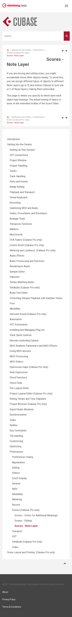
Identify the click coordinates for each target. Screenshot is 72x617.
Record (16, 504)
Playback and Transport (22, 192)
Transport (17, 531)
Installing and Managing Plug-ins (27, 329)
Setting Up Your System (22, 149)
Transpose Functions (21, 223)
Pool (12, 303)
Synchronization (18, 414)
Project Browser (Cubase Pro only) (28, 404)
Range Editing (17, 186)
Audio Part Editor (19, 292)
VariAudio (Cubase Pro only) (25, 287)
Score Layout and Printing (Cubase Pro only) (31, 552)
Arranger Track (17, 218)
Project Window (18, 160)
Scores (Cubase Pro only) (18, 53)
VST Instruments (19, 324)
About (5, 592)
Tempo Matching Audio (22, 282)
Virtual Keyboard (18, 197)
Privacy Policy (8, 599)
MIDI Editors (16, 361)
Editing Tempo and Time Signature (28, 398)
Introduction (13, 139)
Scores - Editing (23, 520)
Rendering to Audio (20, 266)
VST (14, 536)
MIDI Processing (19, 356)
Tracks (13, 170)
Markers (14, 229)
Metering (17, 499)
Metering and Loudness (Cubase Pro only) (32, 250)
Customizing (16, 441)
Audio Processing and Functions (27, 261)
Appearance (18, 462)
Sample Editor (17, 271)
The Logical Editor (19, 388)
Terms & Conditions (11, 607)
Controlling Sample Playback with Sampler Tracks (36, 298)
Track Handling (17, 176)
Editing (15, 467)
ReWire (13, 425)
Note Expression (19, 372)
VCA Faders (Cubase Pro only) (26, 239)
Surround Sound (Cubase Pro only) (28, 314)
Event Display (19, 478)
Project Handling (18, 165)
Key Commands (18, 430)
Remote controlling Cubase (24, 340)
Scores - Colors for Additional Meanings (36, 515)
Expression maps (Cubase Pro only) (29, 367)
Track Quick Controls (21, 335)
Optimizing (15, 446)
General (16, 483)
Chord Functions (18, 377)
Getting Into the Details (21, 50)
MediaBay (15, 308)
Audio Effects (17, 255)
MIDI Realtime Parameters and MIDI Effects (33, 345)
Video (13, 420)
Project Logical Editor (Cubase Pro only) (31, 393)
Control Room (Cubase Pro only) (27, 245)
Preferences (39, 50)
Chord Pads (16, 382)
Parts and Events (19, 181)
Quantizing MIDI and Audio (24, 208)
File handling (16, 435)
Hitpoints (14, 276)
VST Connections (19, 155)
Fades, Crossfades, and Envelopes (28, 213)
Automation (16, 319)
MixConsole (16, 234)
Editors (16, 472)
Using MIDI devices (20, 351)
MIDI (14, 488)
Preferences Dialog (22, 457)
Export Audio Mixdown (22, 409)
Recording (15, 202)
